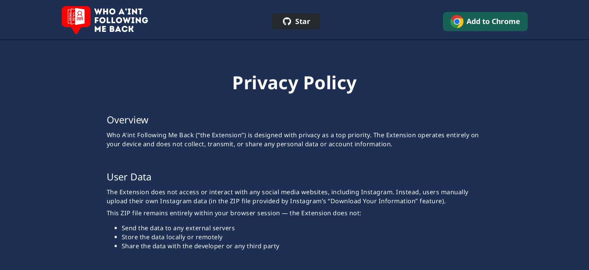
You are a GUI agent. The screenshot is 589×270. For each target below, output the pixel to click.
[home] (105, 22)
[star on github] (296, 21)
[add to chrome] (485, 21)
